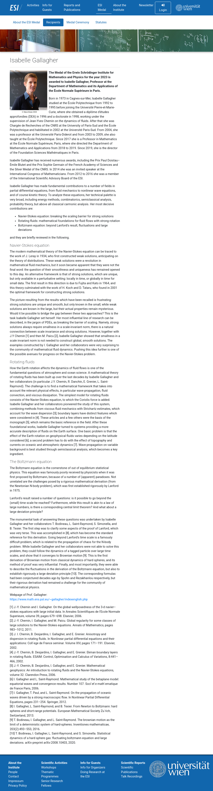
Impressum (16, 781)
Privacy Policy (17, 785)
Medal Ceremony (78, 22)
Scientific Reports (133, 763)
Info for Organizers (92, 767)
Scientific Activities (54, 763)
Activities (33, 5)
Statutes (101, 22)
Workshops (48, 767)
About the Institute (119, 8)
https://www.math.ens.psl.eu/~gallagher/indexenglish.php (49, 599)
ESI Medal (102, 8)
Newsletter (146, 5)
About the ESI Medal (26, 22)
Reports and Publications (72, 8)
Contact (13, 776)
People (12, 772)
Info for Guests (47, 8)
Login (163, 8)
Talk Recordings (131, 776)
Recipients (53, 22)
